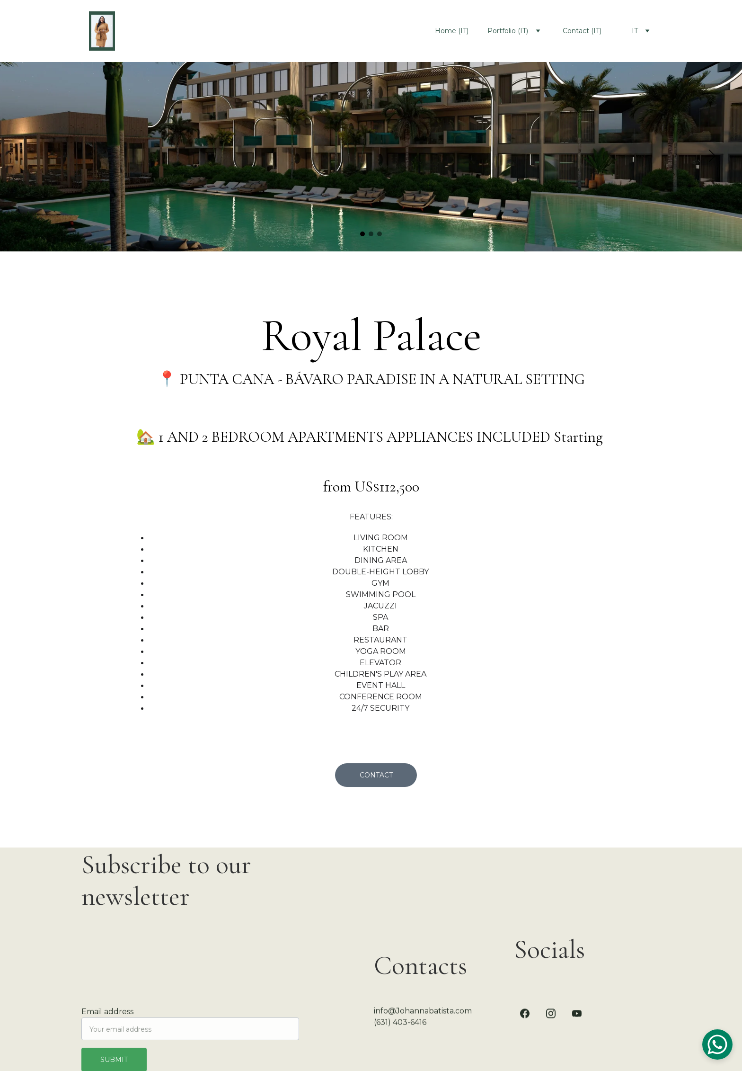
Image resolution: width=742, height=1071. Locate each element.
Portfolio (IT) (507, 31)
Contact (376, 776)
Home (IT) (451, 31)
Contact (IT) (582, 31)
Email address (107, 1015)
